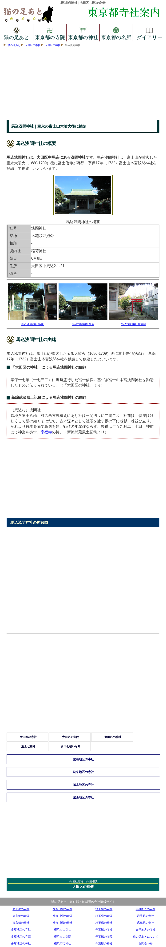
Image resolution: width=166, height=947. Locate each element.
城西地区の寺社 (83, 797)
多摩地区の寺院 (21, 936)
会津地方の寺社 (145, 929)
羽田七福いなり (70, 746)
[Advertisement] (83, 84)
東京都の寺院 (50, 32)
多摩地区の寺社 (21, 929)
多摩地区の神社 (21, 943)
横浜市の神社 (62, 943)
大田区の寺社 (32, 45)
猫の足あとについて (145, 936)
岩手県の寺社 (145, 915)
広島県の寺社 (145, 922)
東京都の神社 (83, 32)
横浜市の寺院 (62, 936)
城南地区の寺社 (83, 759)
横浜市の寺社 (62, 929)
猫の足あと (16, 32)
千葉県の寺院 (103, 936)
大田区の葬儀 (83, 887)
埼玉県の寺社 (103, 909)
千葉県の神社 (103, 943)
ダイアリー (149, 32)
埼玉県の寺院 (103, 915)
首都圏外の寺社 (145, 909)
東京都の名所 (116, 32)
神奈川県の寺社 (62, 909)
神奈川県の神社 (62, 922)
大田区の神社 (52, 45)
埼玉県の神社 (103, 922)
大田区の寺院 (70, 737)
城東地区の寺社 (83, 772)
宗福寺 (46, 432)
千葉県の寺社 (103, 929)
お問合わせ (145, 943)
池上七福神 (28, 746)
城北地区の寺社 (83, 784)
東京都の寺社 (20, 909)
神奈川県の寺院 (62, 915)
